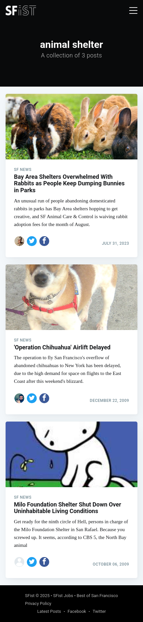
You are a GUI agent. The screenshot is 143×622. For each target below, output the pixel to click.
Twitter (99, 611)
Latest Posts (49, 611)
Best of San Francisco (97, 595)
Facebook (77, 611)
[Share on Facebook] (44, 241)
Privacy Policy (38, 603)
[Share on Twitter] (31, 241)
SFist (29, 595)
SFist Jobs (63, 595)
